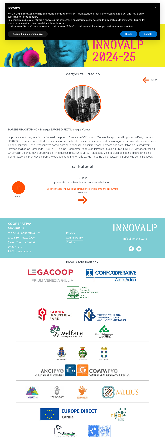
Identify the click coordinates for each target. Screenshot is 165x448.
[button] (155, 7)
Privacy (70, 233)
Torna (154, 80)
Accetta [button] (148, 34)
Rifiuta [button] (128, 34)
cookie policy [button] (30, 16)
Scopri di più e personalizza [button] (28, 34)
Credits (70, 242)
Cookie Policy (74, 237)
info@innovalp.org (135, 238)
